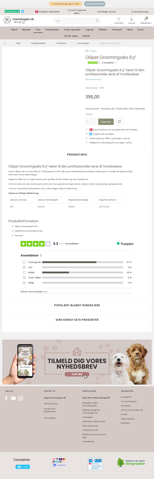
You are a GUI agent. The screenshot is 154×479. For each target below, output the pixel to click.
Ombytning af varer (90, 430)
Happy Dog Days (127, 418)
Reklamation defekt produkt (93, 421)
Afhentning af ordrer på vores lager (94, 436)
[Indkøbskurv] (145, 18)
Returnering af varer (90, 426)
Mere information (93, 79)
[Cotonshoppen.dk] (19, 20)
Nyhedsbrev (125, 423)
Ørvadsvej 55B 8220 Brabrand (49, 410)
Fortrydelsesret (88, 441)
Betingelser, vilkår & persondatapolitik (90, 404)
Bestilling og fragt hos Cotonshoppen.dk (91, 411)
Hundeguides (126, 397)
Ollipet (93, 50)
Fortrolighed (87, 417)
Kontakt (124, 414)
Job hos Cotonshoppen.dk (132, 410)
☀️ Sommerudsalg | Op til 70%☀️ (65, 4)
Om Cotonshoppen (129, 401)
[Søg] (97, 21)
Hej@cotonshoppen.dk (55, 397)
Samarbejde (126, 405)
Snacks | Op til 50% (95, 4)
